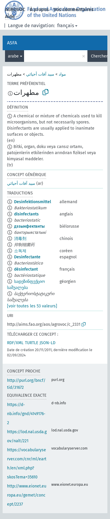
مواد (62, 74)
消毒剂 (20, 238)
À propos (39, 9)
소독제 (20, 250)
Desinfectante (27, 257)
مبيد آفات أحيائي (40, 74)
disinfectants (26, 214)
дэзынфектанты (29, 226)
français (65, 25)
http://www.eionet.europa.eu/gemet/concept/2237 (26, 495)
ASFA (12, 43)
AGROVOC (15, 9)
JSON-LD (47, 342)
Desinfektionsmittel (32, 201)
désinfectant (26, 269)
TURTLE (31, 342)
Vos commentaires (74, 9)
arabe (13, 56)
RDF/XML (15, 342)
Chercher (99, 56)
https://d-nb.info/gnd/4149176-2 (26, 413)
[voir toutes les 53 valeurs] (32, 306)
